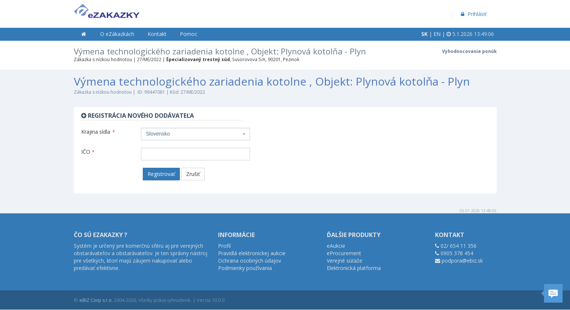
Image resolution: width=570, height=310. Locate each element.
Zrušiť (193, 173)
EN (437, 33)
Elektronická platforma (354, 267)
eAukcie (336, 245)
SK (424, 33)
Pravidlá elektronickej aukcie (252, 253)
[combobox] (195, 134)
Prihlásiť (473, 13)
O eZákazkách (117, 33)
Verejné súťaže (344, 260)
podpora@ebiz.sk (462, 260)
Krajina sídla (98, 131)
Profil (224, 245)
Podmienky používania (245, 267)
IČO (88, 151)
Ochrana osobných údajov (249, 260)
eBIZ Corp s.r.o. (96, 300)
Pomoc (188, 33)
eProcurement (344, 253)
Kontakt (157, 33)
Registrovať (161, 173)
